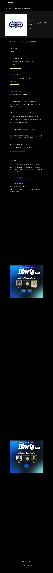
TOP (6, 8)
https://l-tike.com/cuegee (29, 129)
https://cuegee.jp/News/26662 (17, 151)
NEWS (10, 8)
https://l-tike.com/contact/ (22, 179)
